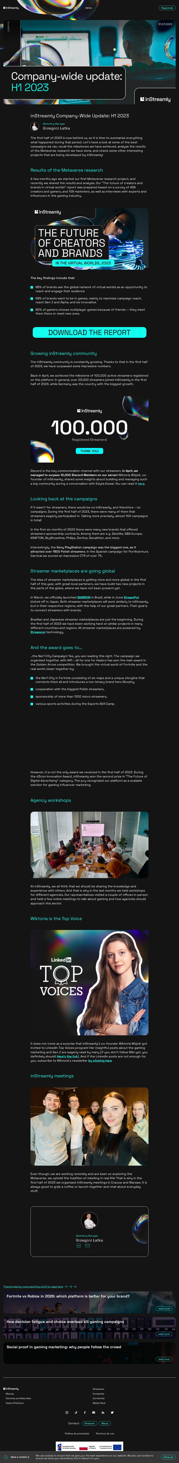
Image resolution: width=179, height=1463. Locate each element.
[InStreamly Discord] (93, 1413)
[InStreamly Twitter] (112, 1413)
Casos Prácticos (15, 1403)
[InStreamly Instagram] (66, 1413)
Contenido (99, 1398)
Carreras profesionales (18, 1398)
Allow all (168, 1457)
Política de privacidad (77, 1433)
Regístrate (167, 7)
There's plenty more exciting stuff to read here (40, 1286)
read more (164, 1308)
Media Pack (99, 1403)
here (141, 483)
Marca (104, 1423)
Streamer (89, 1423)
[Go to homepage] (30, 8)
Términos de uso (105, 1433)
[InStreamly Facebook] (84, 1413)
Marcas (10, 1393)
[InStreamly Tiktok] (76, 1413)
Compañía (98, 1393)
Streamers (98, 1389)
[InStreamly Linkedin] (103, 1413)
